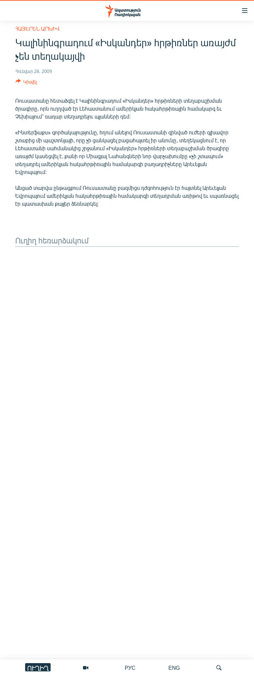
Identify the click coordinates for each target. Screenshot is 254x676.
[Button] (26, 83)
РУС (130, 667)
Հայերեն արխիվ (37, 28)
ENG (174, 667)
